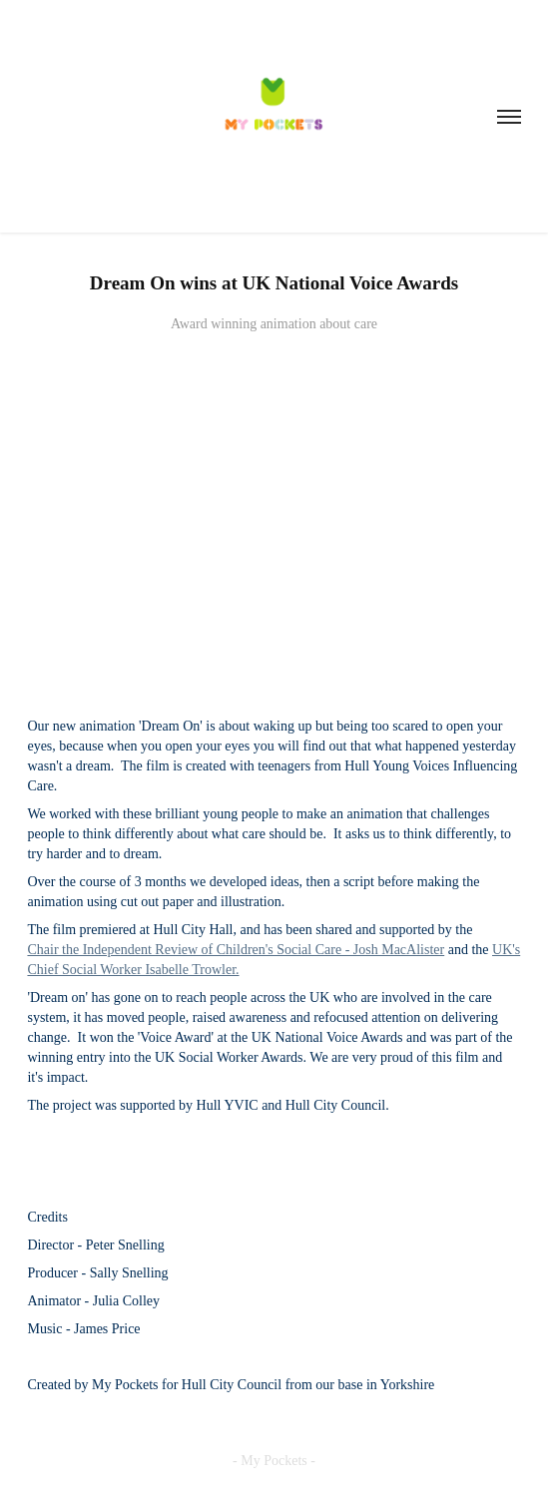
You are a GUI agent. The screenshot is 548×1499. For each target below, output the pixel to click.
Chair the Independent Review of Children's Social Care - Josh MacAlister (235, 949)
